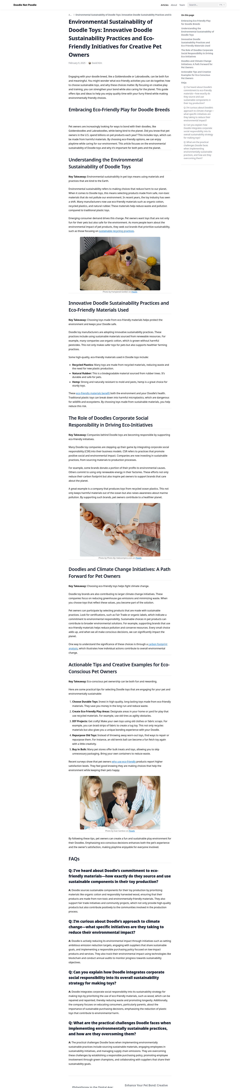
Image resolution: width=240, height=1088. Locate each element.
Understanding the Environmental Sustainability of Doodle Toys (197, 31)
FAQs (183, 82)
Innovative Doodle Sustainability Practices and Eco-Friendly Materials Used (195, 42)
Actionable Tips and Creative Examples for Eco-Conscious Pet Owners (196, 75)
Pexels (134, 291)
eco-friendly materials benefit (93, 393)
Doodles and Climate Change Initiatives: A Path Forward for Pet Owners (196, 64)
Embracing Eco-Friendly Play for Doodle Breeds (195, 22)
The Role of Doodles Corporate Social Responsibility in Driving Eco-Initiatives (197, 53)
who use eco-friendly (124, 761)
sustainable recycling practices (116, 231)
